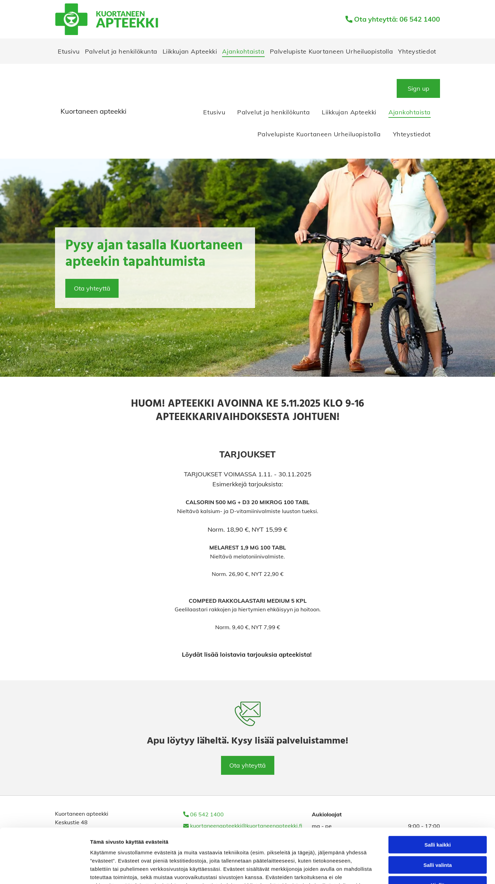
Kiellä (437, 834)
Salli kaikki (438, 793)
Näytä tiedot (368, 870)
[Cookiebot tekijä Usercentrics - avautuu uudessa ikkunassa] (44, 870)
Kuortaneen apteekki (93, 111)
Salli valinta (438, 814)
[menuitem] (68, 51)
